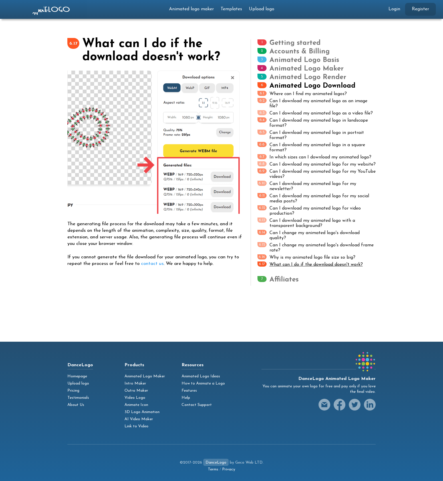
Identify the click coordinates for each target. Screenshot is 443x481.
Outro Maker (136, 391)
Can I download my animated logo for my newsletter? (306, 186)
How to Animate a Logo (203, 383)
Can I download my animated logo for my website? (316, 164)
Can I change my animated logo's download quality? (308, 235)
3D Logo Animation (142, 412)
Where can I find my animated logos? (302, 93)
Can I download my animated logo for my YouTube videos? (316, 173)
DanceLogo (216, 462)
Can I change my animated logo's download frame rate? (315, 247)
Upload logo (261, 9)
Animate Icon (136, 405)
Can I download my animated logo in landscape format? (312, 122)
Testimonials (78, 398)
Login (394, 9)
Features (189, 391)
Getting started (295, 43)
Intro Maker (135, 383)
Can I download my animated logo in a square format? (311, 147)
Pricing (73, 391)
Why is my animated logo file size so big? (306, 257)
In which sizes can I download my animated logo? (314, 157)
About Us (75, 405)
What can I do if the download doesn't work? (310, 264)
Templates (231, 9)
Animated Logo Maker (306, 68)
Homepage (77, 376)
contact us (152, 263)
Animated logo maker (191, 9)
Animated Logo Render (307, 77)
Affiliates (284, 279)
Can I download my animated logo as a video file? (315, 113)
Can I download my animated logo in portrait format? (310, 135)
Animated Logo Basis (304, 60)
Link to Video (136, 426)
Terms (213, 469)
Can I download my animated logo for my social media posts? (313, 198)
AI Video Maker (138, 419)
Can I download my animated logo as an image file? (312, 103)
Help (186, 398)
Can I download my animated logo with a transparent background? (306, 223)
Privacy (228, 469)
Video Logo (134, 398)
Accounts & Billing (299, 51)
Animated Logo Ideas (201, 376)
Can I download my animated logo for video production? (309, 210)
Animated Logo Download (312, 85)
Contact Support (197, 405)
